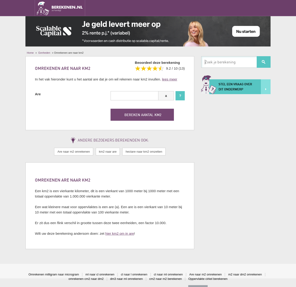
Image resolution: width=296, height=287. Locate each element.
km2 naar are (108, 151)
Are (38, 94)
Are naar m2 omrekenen (73, 151)
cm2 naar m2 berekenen (165, 279)
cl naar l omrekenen (134, 274)
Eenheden (44, 52)
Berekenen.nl (60, 8)
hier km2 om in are (119, 233)
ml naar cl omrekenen (100, 274)
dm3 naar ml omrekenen (126, 279)
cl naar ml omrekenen (168, 274)
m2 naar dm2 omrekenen (245, 274)
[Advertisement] (236, 168)
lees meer (169, 79)
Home (30, 52)
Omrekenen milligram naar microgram (53, 274)
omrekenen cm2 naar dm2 (86, 279)
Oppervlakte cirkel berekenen (208, 279)
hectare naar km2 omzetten (144, 151)
